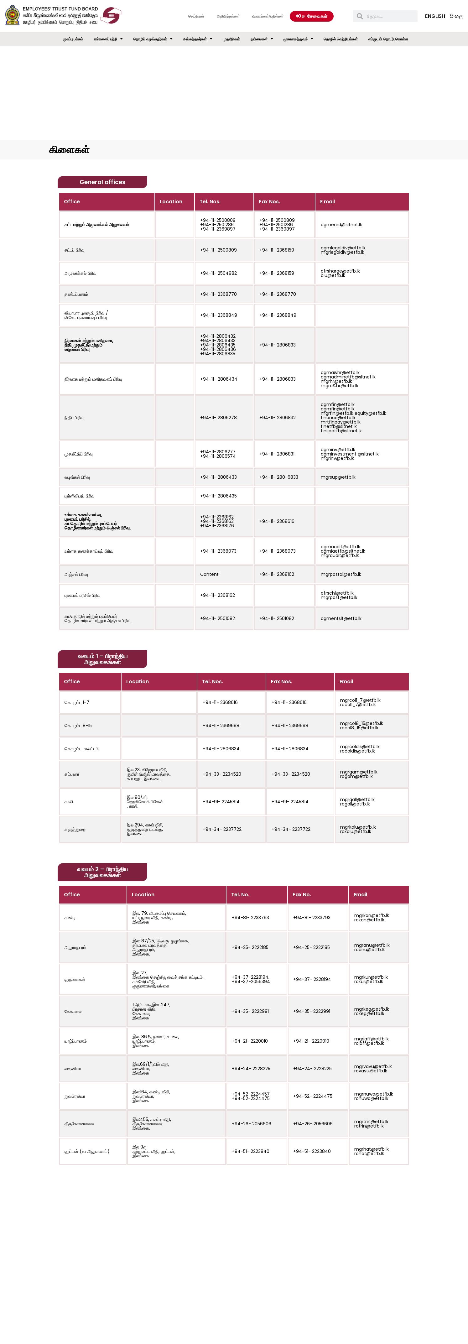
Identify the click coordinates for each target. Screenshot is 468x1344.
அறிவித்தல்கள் (228, 16)
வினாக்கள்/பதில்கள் (267, 16)
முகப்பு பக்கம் (73, 39)
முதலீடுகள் (231, 39)
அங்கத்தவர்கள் (197, 39)
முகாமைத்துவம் (298, 39)
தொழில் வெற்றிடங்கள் (341, 39)
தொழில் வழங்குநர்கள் (152, 39)
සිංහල (456, 16)
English (435, 16)
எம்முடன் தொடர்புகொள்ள (388, 39)
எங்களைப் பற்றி (108, 39)
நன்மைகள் (262, 39)
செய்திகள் (196, 16)
